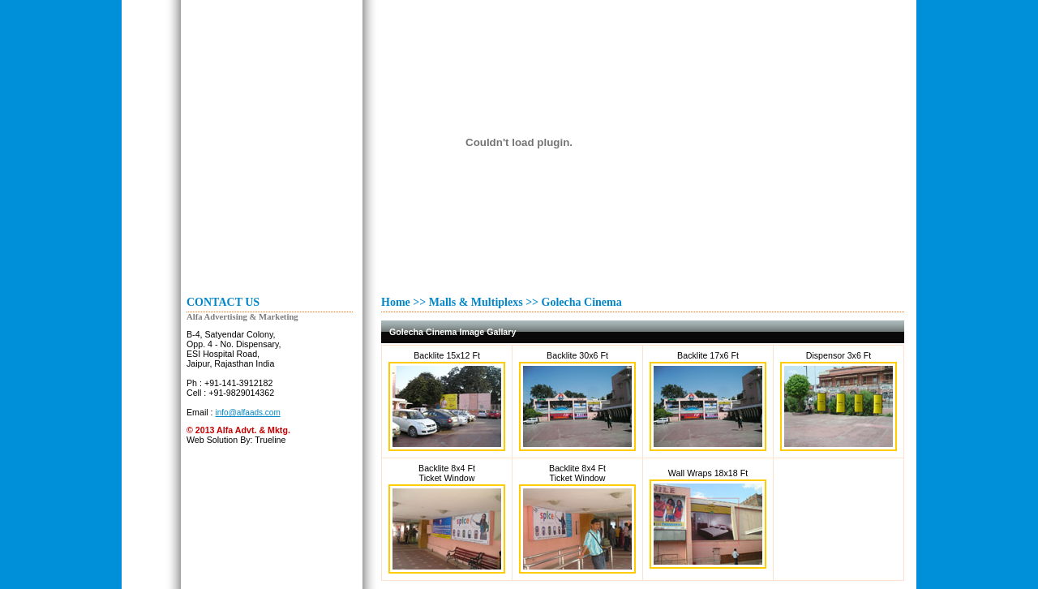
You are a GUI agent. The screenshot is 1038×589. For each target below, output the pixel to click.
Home (395, 302)
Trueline (270, 440)
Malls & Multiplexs (476, 302)
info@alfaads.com (248, 412)
